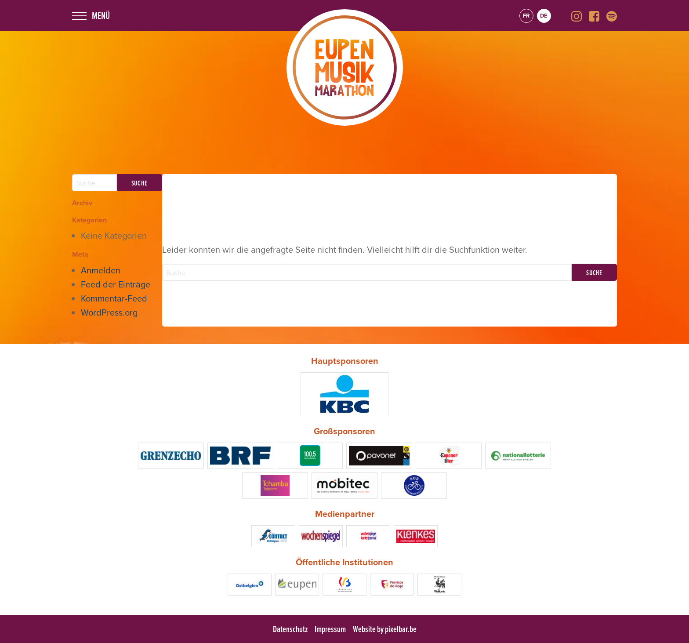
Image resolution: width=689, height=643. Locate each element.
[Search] (367, 272)
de (544, 15)
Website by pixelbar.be (385, 629)
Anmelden (100, 270)
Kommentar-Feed (114, 298)
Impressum (330, 629)
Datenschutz (290, 629)
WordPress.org (109, 312)
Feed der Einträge (115, 284)
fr (526, 15)
